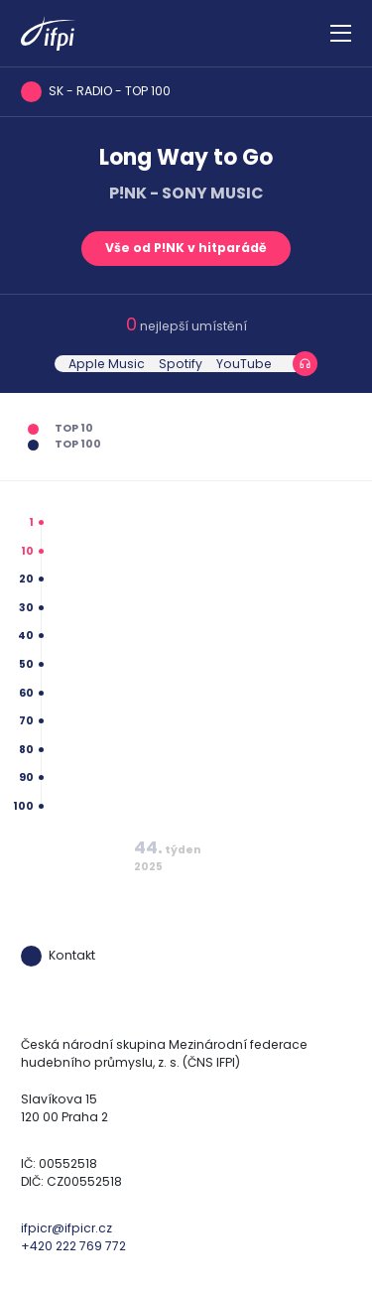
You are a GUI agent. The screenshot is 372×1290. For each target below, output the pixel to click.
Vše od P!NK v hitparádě (186, 247)
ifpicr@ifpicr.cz (66, 1228)
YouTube (244, 363)
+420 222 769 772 (73, 1245)
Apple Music (106, 363)
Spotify (180, 363)
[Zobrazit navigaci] (340, 34)
